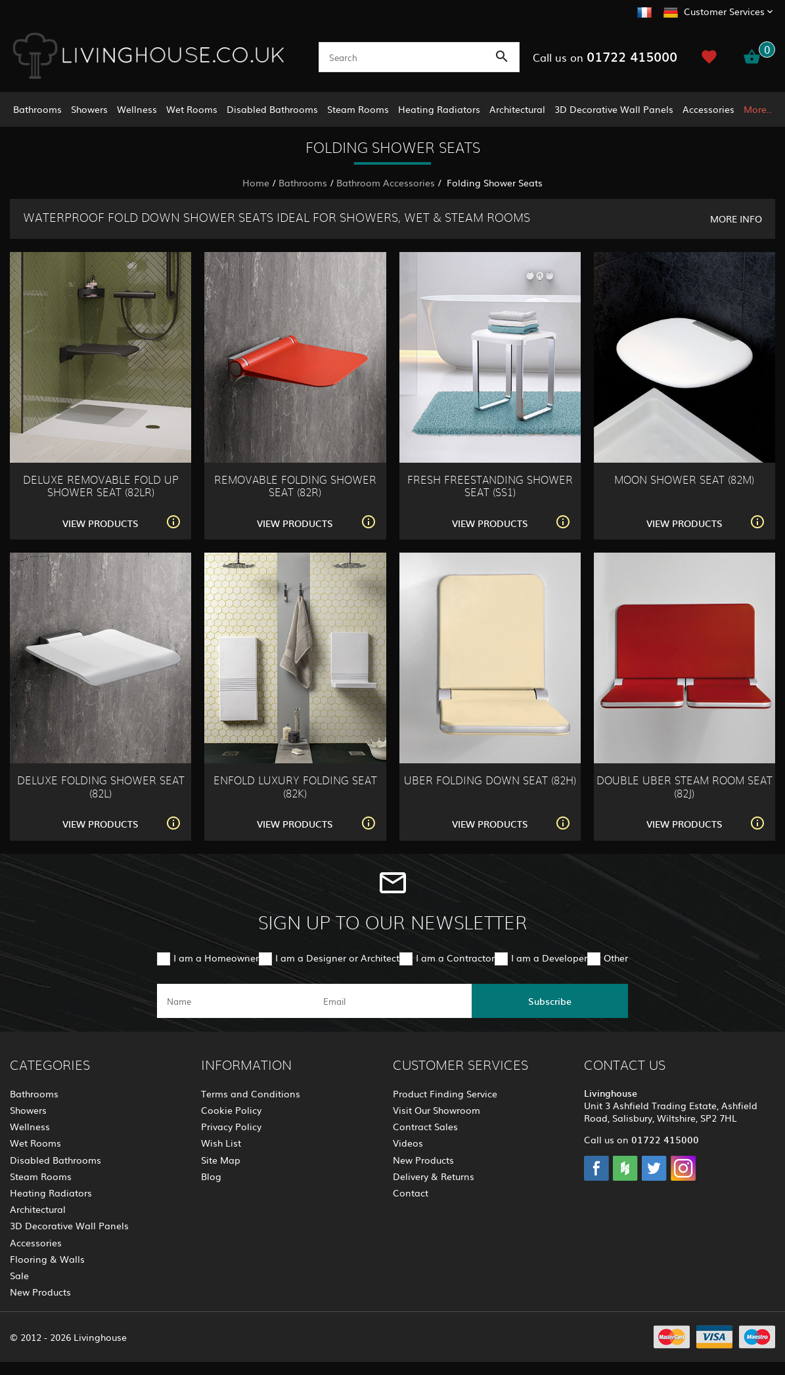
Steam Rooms (358, 109)
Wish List (221, 1142)
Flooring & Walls (47, 1258)
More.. (758, 109)
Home (255, 182)
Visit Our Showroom (436, 1109)
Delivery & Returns (433, 1176)
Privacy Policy (231, 1126)
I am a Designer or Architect (337, 957)
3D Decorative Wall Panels (613, 109)
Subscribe (550, 1001)
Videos (408, 1142)
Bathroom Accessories (385, 182)
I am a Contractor (455, 957)
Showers (89, 109)
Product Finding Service (445, 1093)
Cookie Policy (231, 1109)
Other (616, 957)
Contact (410, 1192)
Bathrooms (37, 109)
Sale (19, 1275)
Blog (211, 1176)
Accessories (708, 109)
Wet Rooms (191, 109)
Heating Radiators (439, 109)
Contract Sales (425, 1126)
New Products (40, 1291)
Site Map (220, 1159)
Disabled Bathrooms (272, 109)
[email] (391, 1000)
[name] (235, 1000)
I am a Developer (549, 957)
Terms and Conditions (250, 1093)
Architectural (517, 109)
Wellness (137, 109)
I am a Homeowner (216, 957)
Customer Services (724, 11)
